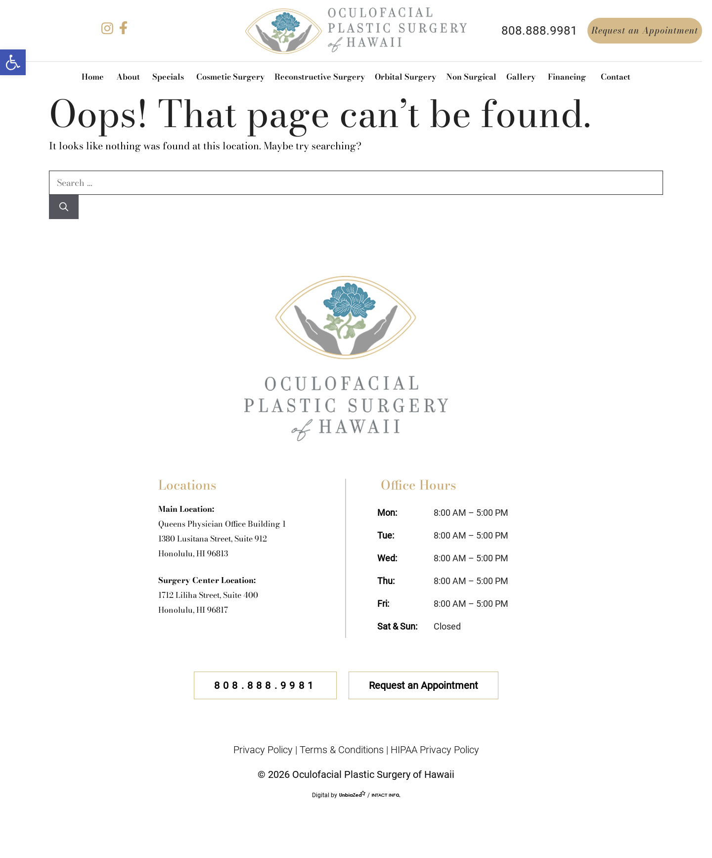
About (128, 77)
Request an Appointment (644, 30)
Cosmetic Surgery (230, 77)
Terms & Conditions (342, 750)
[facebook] (123, 31)
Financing (567, 77)
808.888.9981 (539, 31)
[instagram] (107, 31)
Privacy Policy (263, 750)
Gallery (520, 77)
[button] (13, 62)
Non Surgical (471, 77)
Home (93, 77)
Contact (615, 77)
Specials (168, 77)
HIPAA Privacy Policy (435, 750)
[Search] (64, 207)
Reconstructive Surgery (319, 77)
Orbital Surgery (405, 77)
